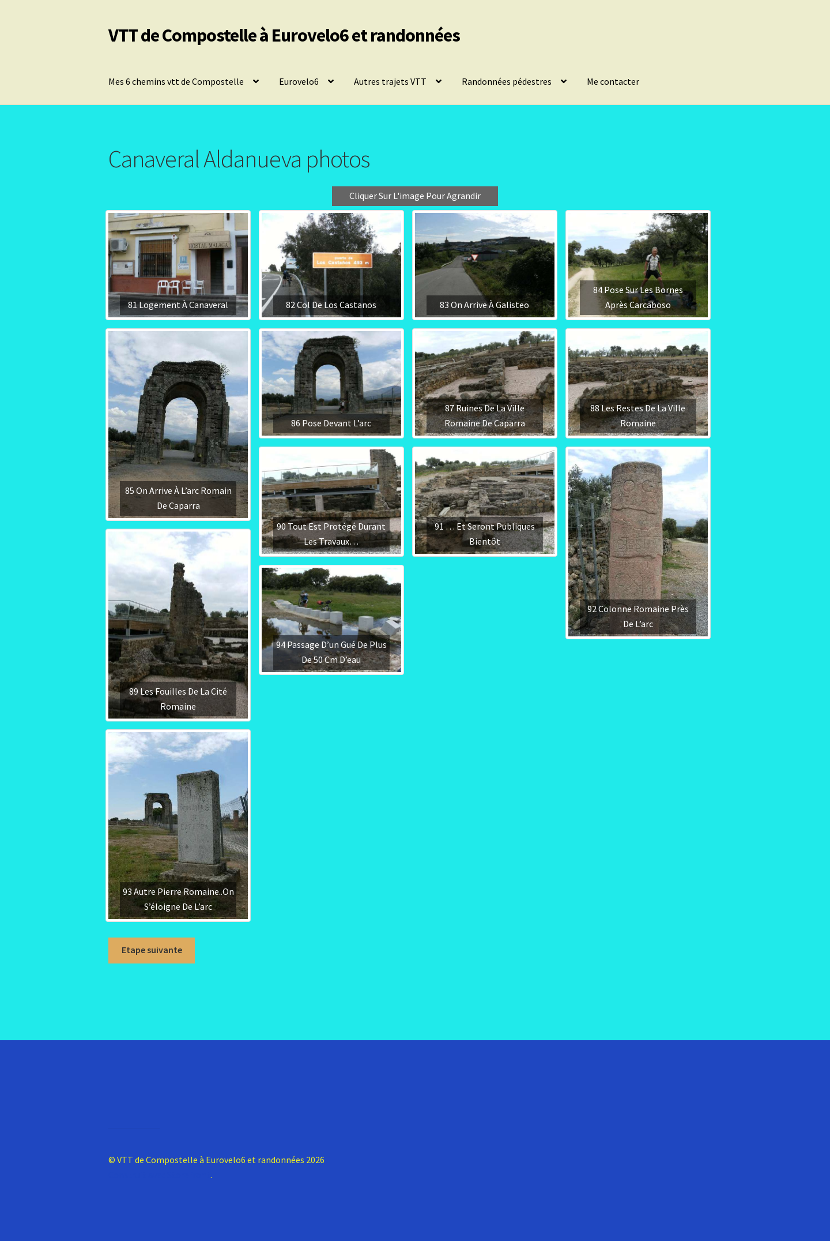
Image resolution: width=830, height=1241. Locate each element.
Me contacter (613, 81)
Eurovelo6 (299, 81)
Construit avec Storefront (159, 1174)
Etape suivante (152, 949)
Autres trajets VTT (390, 81)
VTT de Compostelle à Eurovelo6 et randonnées (284, 35)
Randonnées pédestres (507, 81)
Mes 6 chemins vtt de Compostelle (176, 81)
